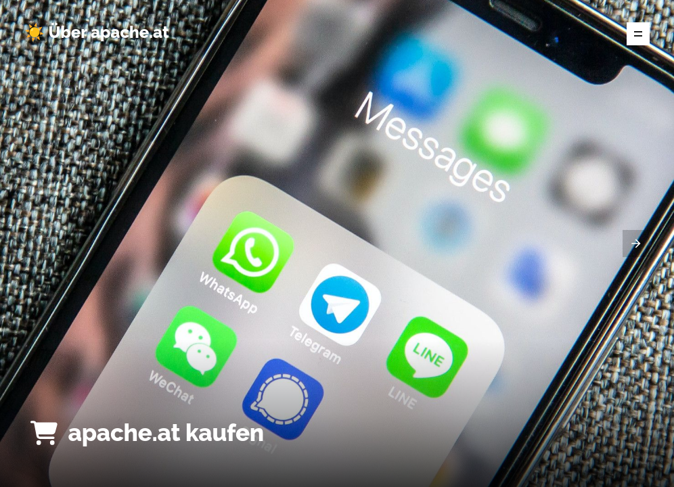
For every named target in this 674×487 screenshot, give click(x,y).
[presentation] (636, 243)
